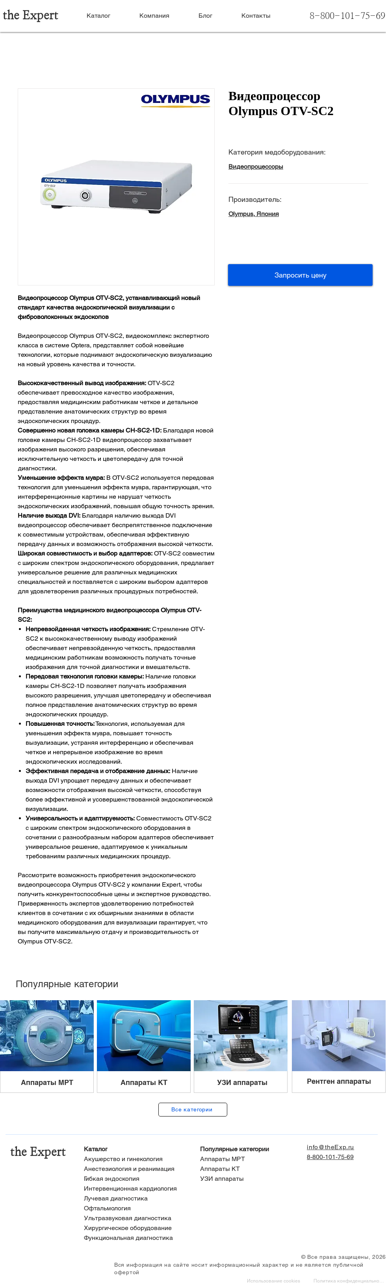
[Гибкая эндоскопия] (135, 1179)
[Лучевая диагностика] (135, 1199)
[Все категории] (192, 1110)
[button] (300, 275)
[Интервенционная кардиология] (135, 1189)
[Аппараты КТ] (251, 1169)
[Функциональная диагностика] (135, 1238)
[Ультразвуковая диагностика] (135, 1218)
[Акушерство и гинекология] (135, 1159)
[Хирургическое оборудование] (135, 1228)
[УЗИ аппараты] (251, 1179)
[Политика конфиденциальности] (350, 1281)
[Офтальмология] (135, 1208)
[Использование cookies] (274, 1281)
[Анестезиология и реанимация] (135, 1169)
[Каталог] (135, 1149)
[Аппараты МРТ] (251, 1159)
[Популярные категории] (251, 1149)
